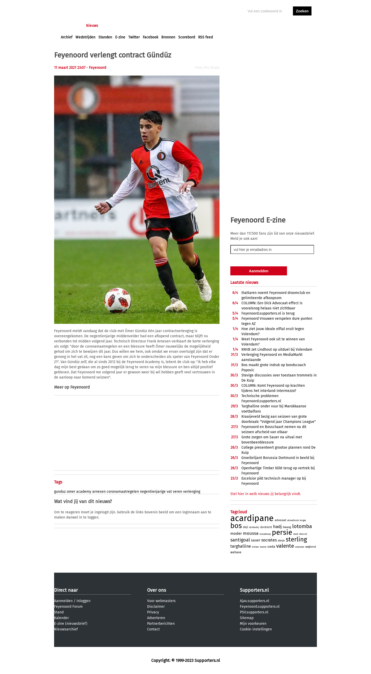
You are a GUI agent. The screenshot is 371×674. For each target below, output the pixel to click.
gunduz (60, 491)
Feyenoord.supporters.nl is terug (267, 313)
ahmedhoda (293, 520)
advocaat (280, 520)
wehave (235, 552)
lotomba (302, 526)
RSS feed (205, 37)
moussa (250, 533)
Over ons (156, 590)
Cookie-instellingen (256, 629)
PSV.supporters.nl (254, 612)
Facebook (150, 37)
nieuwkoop (265, 534)
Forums (111, 25)
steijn (281, 540)
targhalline (240, 546)
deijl (245, 527)
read (295, 534)
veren (177, 491)
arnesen (99, 491)
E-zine (120, 37)
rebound (303, 534)
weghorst (310, 546)
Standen (105, 37)
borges (303, 520)
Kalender (61, 618)
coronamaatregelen (123, 491)
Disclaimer (156, 606)
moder (236, 533)
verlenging (191, 491)
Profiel (167, 25)
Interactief (132, 25)
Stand (59, 612)
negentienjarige (153, 491)
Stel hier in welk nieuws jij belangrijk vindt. (265, 494)
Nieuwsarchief (66, 629)
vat (169, 491)
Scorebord (186, 37)
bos (236, 526)
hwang (287, 527)
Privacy (153, 612)
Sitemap (247, 618)
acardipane (252, 518)
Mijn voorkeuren (253, 623)
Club (151, 25)
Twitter (134, 37)
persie (282, 532)
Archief (66, 37)
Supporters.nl (254, 590)
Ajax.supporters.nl (254, 601)
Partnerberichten (161, 623)
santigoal (240, 540)
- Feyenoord (96, 67)
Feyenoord (80, 387)
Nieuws (92, 25)
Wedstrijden (85, 37)
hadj (277, 526)
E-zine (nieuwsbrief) (70, 623)
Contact (153, 629)
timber (255, 547)
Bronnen (168, 37)
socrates (269, 540)
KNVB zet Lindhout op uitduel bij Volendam (276, 349)
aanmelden (302, 25)
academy (83, 491)
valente (285, 546)
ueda (271, 546)
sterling (296, 539)
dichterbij (254, 527)
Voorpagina (70, 25)
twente (263, 547)
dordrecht (266, 527)
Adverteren (156, 618)
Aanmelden (63, 601)
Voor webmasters (161, 601)
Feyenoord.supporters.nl (260, 606)
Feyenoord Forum (68, 606)
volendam (299, 547)
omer (71, 491)
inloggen (282, 25)
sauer (255, 540)
